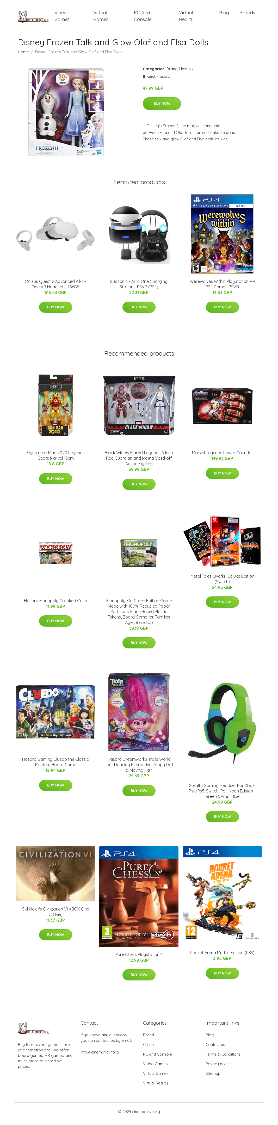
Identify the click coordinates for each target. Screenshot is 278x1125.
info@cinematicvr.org (100, 1056)
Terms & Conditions (223, 1058)
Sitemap (213, 1077)
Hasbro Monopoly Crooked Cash (55, 605)
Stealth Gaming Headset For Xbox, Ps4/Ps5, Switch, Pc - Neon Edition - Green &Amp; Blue (222, 795)
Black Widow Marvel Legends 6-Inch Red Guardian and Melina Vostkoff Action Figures (139, 463)
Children (150, 1048)
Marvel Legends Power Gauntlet (222, 457)
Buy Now (161, 108)
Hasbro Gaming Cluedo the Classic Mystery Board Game (55, 766)
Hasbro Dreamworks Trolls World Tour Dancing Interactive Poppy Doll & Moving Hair (139, 769)
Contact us (215, 1048)
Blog (224, 15)
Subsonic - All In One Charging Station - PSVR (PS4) (139, 288)
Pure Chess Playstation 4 (139, 958)
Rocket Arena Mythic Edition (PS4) (222, 957)
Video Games (62, 18)
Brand (171, 73)
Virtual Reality (186, 18)
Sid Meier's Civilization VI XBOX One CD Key (55, 916)
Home (23, 56)
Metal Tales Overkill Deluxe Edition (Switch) (222, 583)
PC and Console (142, 18)
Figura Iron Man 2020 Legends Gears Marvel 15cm (56, 460)
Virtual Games (100, 18)
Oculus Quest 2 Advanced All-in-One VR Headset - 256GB (55, 288)
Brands (247, 15)
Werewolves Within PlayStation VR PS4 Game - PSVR (222, 288)
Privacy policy (218, 1068)
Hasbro (186, 73)
